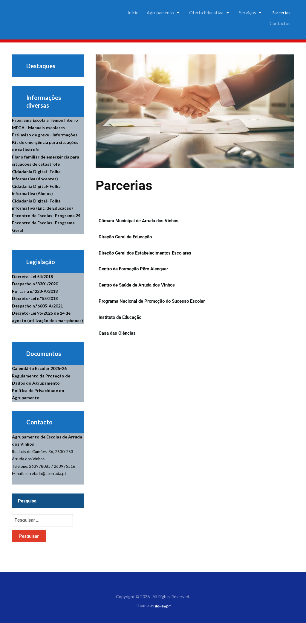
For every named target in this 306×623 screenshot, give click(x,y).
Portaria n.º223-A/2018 (35, 291)
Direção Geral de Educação (125, 237)
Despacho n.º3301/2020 (35, 283)
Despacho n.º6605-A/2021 (37, 305)
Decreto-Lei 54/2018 (32, 276)
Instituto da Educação (120, 317)
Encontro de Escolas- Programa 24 (46, 215)
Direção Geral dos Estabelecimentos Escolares (145, 253)
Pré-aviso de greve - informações (44, 134)
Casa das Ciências (117, 333)
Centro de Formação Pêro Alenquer (133, 269)
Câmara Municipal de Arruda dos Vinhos (138, 220)
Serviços (247, 12)
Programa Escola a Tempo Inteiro (45, 120)
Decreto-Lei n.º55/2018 (35, 298)
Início (133, 12)
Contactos (280, 23)
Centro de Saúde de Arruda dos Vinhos (137, 285)
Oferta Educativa (206, 12)
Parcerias (280, 12)
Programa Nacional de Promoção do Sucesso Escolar (152, 301)
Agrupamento (160, 12)
